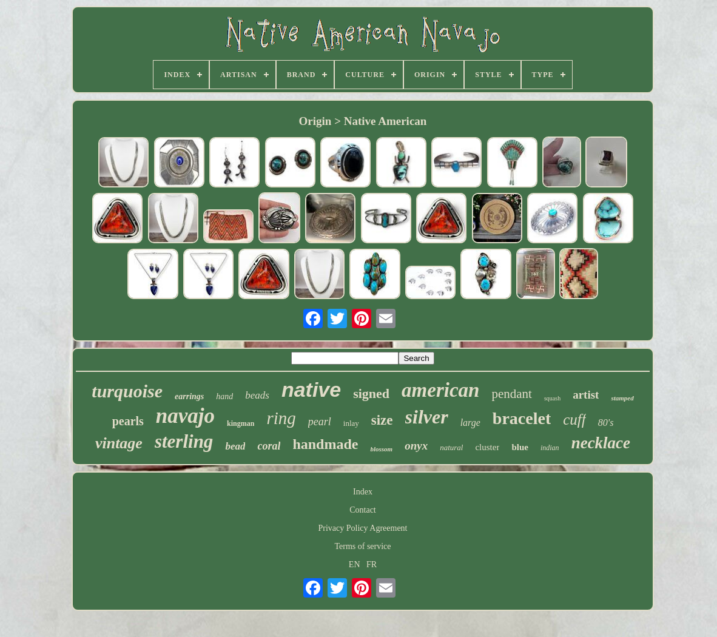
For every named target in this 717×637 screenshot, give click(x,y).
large (470, 422)
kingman (240, 423)
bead (235, 446)
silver (426, 417)
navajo (185, 416)
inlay (351, 423)
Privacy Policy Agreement (363, 528)
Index (362, 491)
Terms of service (362, 546)
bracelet (522, 418)
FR (371, 564)
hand (224, 396)
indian (549, 447)
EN (354, 564)
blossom (381, 449)
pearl (319, 422)
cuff (574, 419)
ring (280, 418)
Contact (362, 509)
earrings (189, 396)
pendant (511, 393)
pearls (128, 421)
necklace (600, 443)
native (311, 389)
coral (268, 446)
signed (371, 393)
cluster (487, 447)
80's (606, 422)
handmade (325, 444)
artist (586, 394)
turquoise (127, 391)
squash (552, 398)
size (382, 420)
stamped (622, 398)
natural (451, 447)
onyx (416, 445)
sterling (184, 441)
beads (257, 395)
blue (519, 447)
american (440, 390)
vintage (119, 443)
